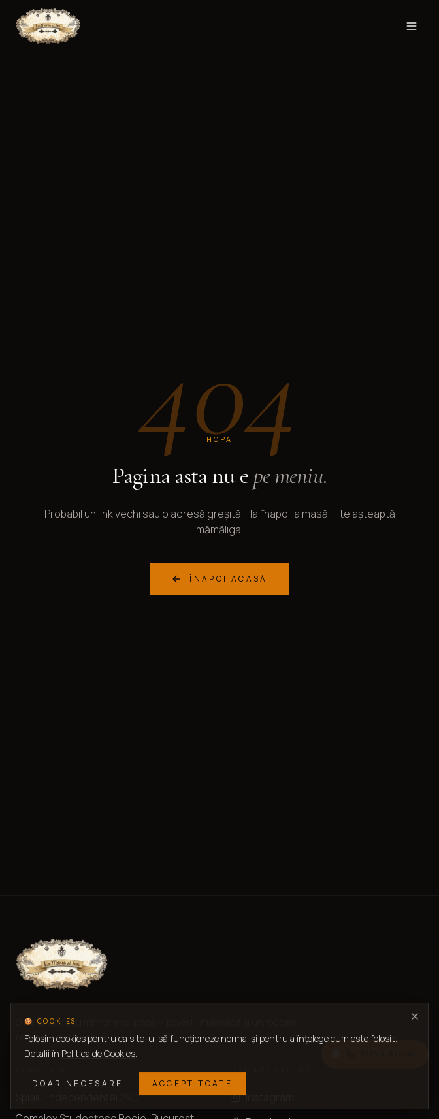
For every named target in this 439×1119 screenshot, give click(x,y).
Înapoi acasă (219, 578)
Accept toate (192, 1083)
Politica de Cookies (98, 1053)
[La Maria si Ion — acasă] (48, 26)
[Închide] (415, 1016)
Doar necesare (77, 1083)
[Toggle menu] (411, 26)
